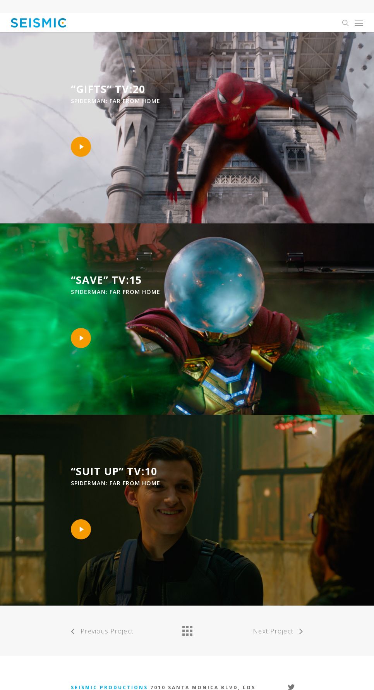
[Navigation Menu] (359, 23)
